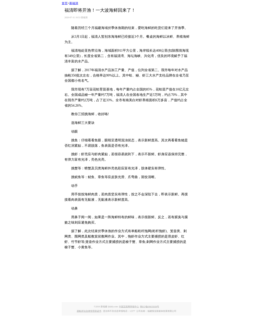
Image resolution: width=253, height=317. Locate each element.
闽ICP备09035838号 (149, 306)
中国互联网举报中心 (129, 306)
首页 (65, 3)
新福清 (73, 3)
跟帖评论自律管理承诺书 (89, 311)
